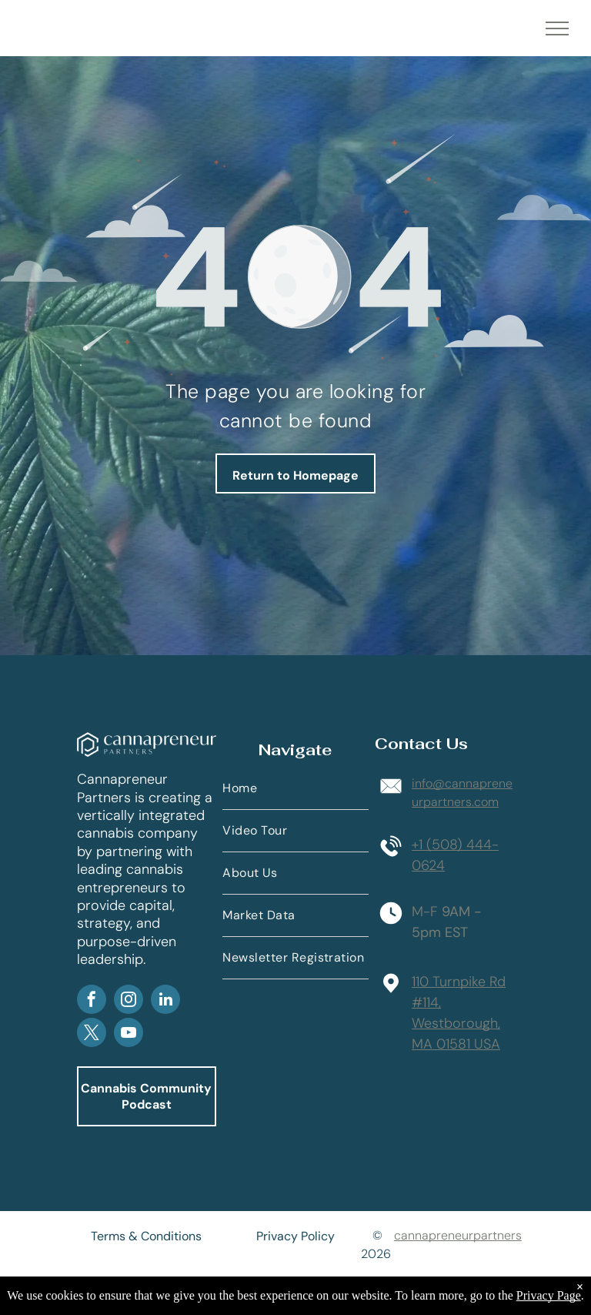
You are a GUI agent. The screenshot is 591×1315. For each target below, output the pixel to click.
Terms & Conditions (146, 1236)
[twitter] (91, 1034)
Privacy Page (548, 1295)
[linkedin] (165, 1001)
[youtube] (128, 1034)
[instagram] (128, 1001)
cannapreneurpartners (458, 1235)
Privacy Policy (295, 1236)
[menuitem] (295, 789)
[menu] (557, 28)
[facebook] (91, 1001)
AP (203, 961)
